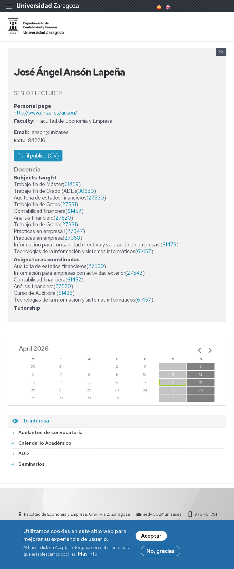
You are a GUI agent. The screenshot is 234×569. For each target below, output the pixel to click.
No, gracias (161, 552)
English (167, 7)
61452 (74, 211)
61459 (72, 184)
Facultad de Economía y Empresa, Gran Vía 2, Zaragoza (77, 514)
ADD (23, 453)
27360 (72, 238)
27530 (96, 197)
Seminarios (31, 464)
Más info (88, 555)
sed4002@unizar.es (162, 514)
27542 (135, 273)
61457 (144, 251)
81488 (65, 293)
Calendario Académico (44, 443)
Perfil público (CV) (38, 155)
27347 (75, 231)
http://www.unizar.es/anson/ (45, 112)
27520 (63, 217)
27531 (69, 204)
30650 (86, 191)
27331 (69, 224)
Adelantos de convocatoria (50, 432)
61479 (169, 244)
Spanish (158, 7)
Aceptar (151, 537)
